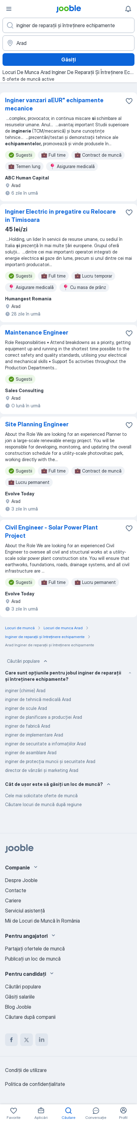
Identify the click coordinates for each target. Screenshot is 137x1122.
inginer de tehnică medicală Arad (38, 699)
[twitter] (26, 1039)
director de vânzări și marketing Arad (41, 770)
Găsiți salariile (20, 997)
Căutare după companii (30, 1017)
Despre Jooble (21, 880)
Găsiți (68, 59)
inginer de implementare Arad (34, 734)
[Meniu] (9, 9)
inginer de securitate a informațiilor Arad (45, 743)
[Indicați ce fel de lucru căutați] (68, 25)
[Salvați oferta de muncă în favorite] (129, 101)
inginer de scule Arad (26, 708)
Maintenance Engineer (36, 332)
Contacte (15, 890)
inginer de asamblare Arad (31, 752)
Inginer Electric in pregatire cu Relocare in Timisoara (60, 215)
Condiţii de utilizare (26, 1070)
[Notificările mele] (128, 9)
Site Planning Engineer (36, 424)
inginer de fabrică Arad (27, 726)
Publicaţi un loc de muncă (33, 959)
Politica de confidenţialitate (35, 1084)
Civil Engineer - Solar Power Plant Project (51, 531)
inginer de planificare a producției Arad (43, 717)
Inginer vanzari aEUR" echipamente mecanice (54, 104)
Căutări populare (28, 661)
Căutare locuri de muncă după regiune (43, 804)
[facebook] (11, 1039)
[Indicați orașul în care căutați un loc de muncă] (68, 43)
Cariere (13, 900)
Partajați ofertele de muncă (35, 948)
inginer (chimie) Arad (25, 690)
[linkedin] (41, 1039)
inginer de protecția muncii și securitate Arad (50, 761)
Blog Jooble (18, 1007)
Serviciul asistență (25, 910)
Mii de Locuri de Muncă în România (42, 921)
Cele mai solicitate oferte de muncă (41, 795)
